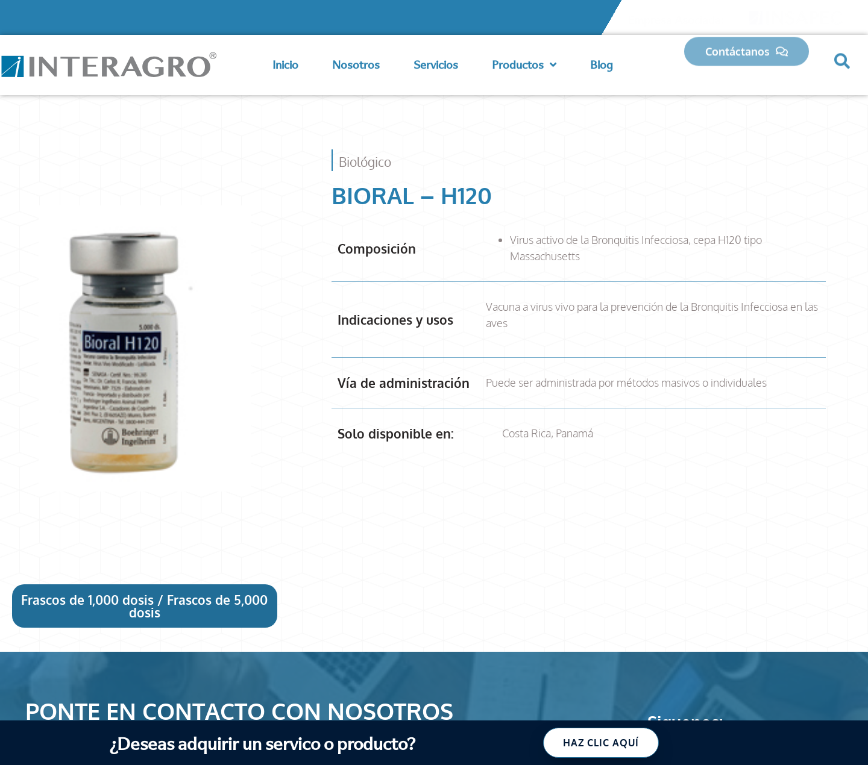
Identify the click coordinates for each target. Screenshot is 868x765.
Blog (601, 62)
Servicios (436, 62)
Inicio (285, 62)
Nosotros (356, 62)
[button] (842, 56)
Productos (524, 63)
